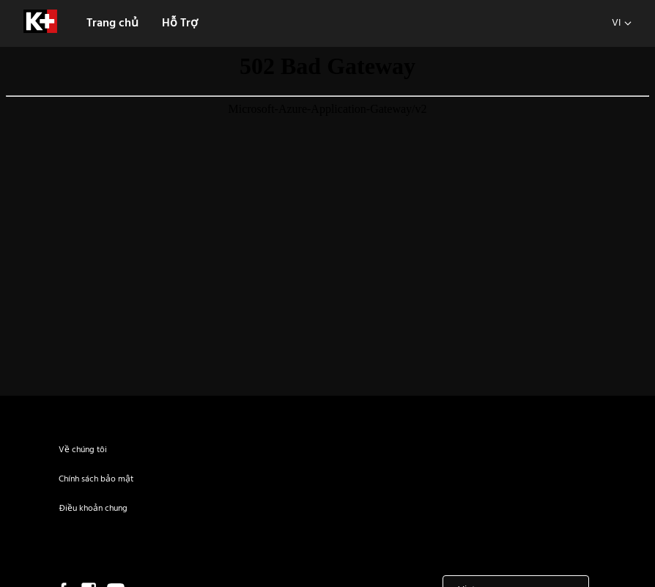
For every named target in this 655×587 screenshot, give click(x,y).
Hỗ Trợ (180, 23)
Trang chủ (112, 23)
